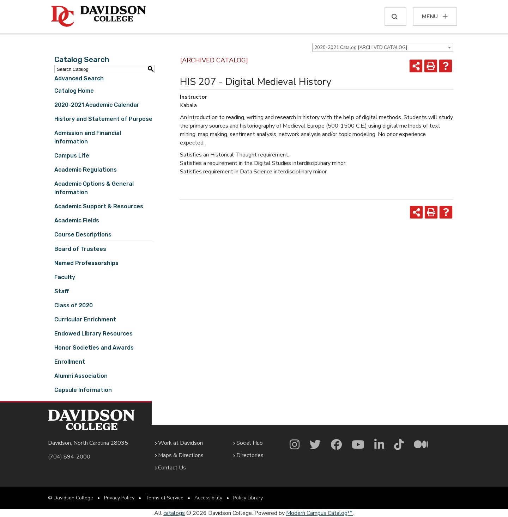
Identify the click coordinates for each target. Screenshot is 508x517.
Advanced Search (79, 78)
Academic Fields (76, 220)
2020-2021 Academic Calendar (96, 104)
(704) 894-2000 (69, 457)
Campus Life (71, 155)
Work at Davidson (180, 443)
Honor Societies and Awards (94, 347)
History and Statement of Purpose (103, 119)
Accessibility (208, 497)
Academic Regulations (85, 169)
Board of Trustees (80, 249)
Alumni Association (81, 376)
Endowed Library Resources (93, 333)
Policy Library (248, 497)
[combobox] (382, 47)
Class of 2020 (73, 305)
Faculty (64, 277)
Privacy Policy (119, 497)
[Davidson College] (98, 16)
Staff (61, 291)
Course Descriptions (82, 234)
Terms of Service (164, 497)
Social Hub (249, 443)
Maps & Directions (181, 455)
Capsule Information (83, 390)
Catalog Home (74, 90)
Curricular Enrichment (85, 319)
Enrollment (69, 361)
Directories (250, 455)
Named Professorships (86, 263)
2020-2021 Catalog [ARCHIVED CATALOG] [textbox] (360, 47)
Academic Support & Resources (98, 206)
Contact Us (172, 468)
